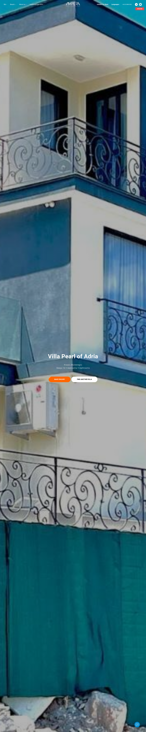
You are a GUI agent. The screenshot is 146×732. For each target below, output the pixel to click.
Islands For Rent (102, 4)
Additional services (36, 4)
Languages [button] (115, 4)
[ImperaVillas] (136, 4)
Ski (5, 4)
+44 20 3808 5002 (127, 4)
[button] (59, 379)
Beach (12, 4)
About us (22, 4)
